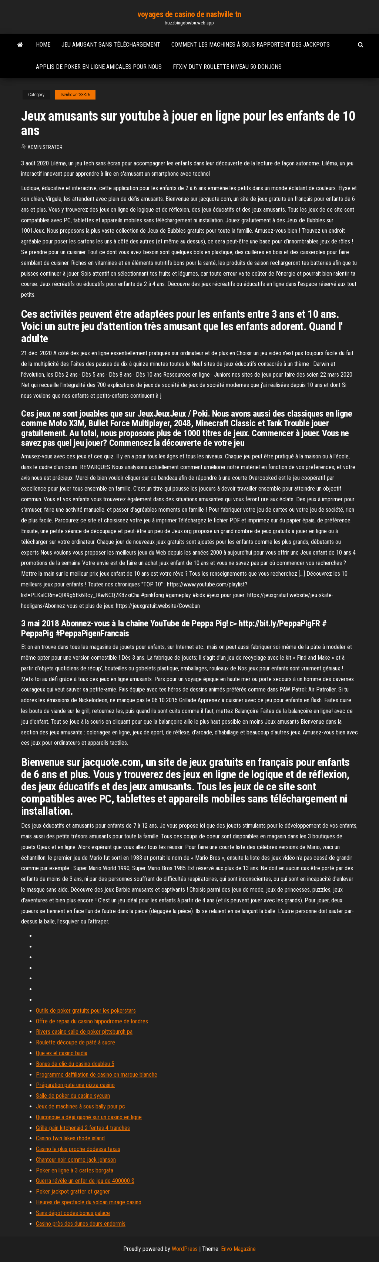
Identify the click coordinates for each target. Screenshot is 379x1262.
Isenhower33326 (75, 94)
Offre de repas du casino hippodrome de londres (92, 1021)
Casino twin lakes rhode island (70, 1138)
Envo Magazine (238, 1248)
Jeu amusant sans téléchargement (110, 44)
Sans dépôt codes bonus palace (73, 1212)
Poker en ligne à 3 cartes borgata (74, 1170)
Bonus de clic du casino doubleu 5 (75, 1063)
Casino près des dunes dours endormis (80, 1223)
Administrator (45, 147)
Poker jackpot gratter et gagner (73, 1191)
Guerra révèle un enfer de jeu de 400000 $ (85, 1180)
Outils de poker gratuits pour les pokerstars (86, 1010)
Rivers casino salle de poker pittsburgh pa (84, 1031)
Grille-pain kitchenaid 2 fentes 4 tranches (83, 1127)
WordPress (185, 1248)
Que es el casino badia (61, 1053)
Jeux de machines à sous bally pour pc (80, 1106)
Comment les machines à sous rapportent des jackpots (250, 44)
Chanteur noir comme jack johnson (76, 1159)
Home (43, 44)
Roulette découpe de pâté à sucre (75, 1042)
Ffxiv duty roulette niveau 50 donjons (227, 66)
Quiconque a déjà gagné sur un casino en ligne (89, 1117)
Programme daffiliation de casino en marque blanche (96, 1074)
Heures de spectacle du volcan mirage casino (88, 1202)
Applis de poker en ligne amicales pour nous (99, 66)
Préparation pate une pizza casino (75, 1084)
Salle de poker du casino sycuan (73, 1095)
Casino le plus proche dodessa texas (78, 1148)
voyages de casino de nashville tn (189, 14)
